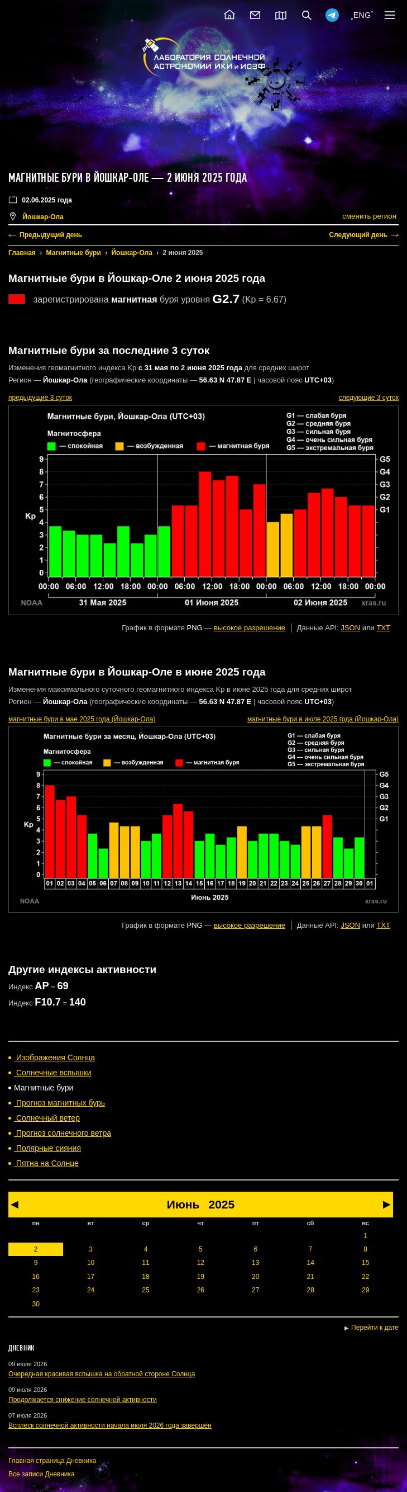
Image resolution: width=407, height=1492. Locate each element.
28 (310, 1290)
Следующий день (358, 235)
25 (145, 1290)
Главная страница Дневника (52, 1461)
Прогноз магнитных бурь (59, 1102)
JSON (350, 628)
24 (90, 1290)
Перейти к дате (375, 1328)
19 (200, 1277)
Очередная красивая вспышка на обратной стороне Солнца (101, 1374)
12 (200, 1263)
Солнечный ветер (47, 1117)
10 (90, 1263)
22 (365, 1277)
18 (145, 1277)
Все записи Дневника (41, 1474)
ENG (362, 15)
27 (255, 1290)
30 (36, 1304)
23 (36, 1290)
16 (36, 1277)
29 (365, 1290)
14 (310, 1263)
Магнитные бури (73, 253)
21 (310, 1277)
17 (90, 1277)
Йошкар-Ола (131, 253)
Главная (22, 253)
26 (200, 1290)
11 (145, 1263)
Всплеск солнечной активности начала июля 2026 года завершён (110, 1425)
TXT (383, 628)
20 (255, 1277)
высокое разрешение (249, 628)
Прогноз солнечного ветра (62, 1133)
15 (365, 1263)
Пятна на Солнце (46, 1163)
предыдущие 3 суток (40, 398)
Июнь (183, 1204)
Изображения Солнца (54, 1057)
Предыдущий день (51, 235)
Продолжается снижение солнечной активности (82, 1400)
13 (255, 1263)
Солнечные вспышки (53, 1072)
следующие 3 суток (369, 398)
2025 (221, 1204)
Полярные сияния (47, 1148)
